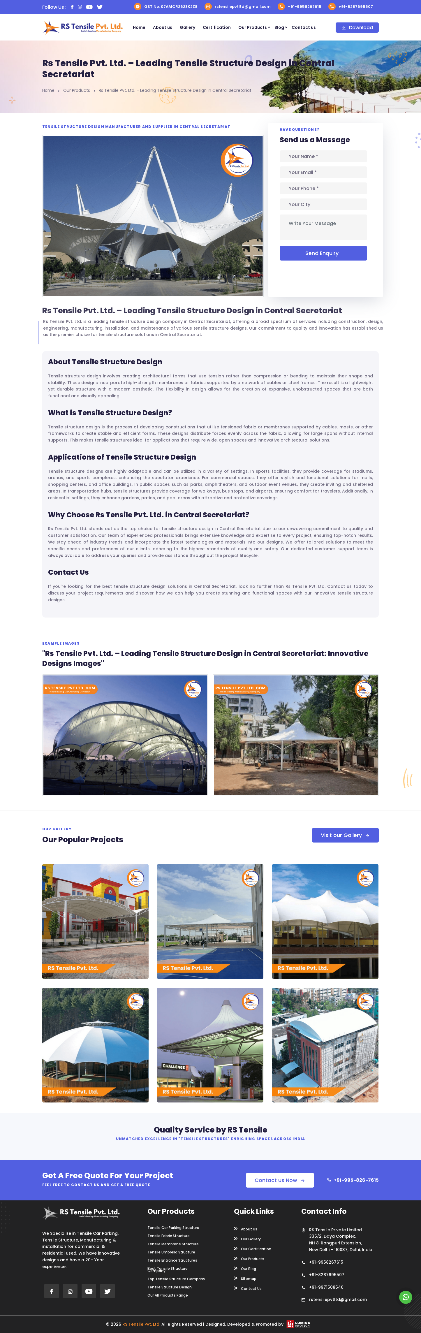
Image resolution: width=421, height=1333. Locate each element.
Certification (217, 27)
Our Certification (252, 1248)
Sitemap (245, 1278)
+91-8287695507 (350, 6)
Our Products (252, 27)
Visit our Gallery (345, 835)
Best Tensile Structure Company (167, 1269)
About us (162, 27)
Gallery (187, 27)
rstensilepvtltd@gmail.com (238, 6)
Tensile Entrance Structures (172, 1260)
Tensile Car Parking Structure (173, 1228)
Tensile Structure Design (169, 1287)
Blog (279, 27)
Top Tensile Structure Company (176, 1279)
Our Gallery (247, 1239)
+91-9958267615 (299, 6)
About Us (245, 1229)
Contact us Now (280, 1180)
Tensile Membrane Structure (173, 1244)
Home (139, 27)
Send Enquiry (323, 253)
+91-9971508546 (326, 1287)
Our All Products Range (167, 1295)
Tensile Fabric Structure (168, 1236)
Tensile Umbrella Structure (171, 1252)
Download (357, 27)
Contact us (304, 27)
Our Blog (245, 1268)
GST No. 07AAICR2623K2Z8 (166, 6)
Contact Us (248, 1288)
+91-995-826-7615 (353, 1180)
